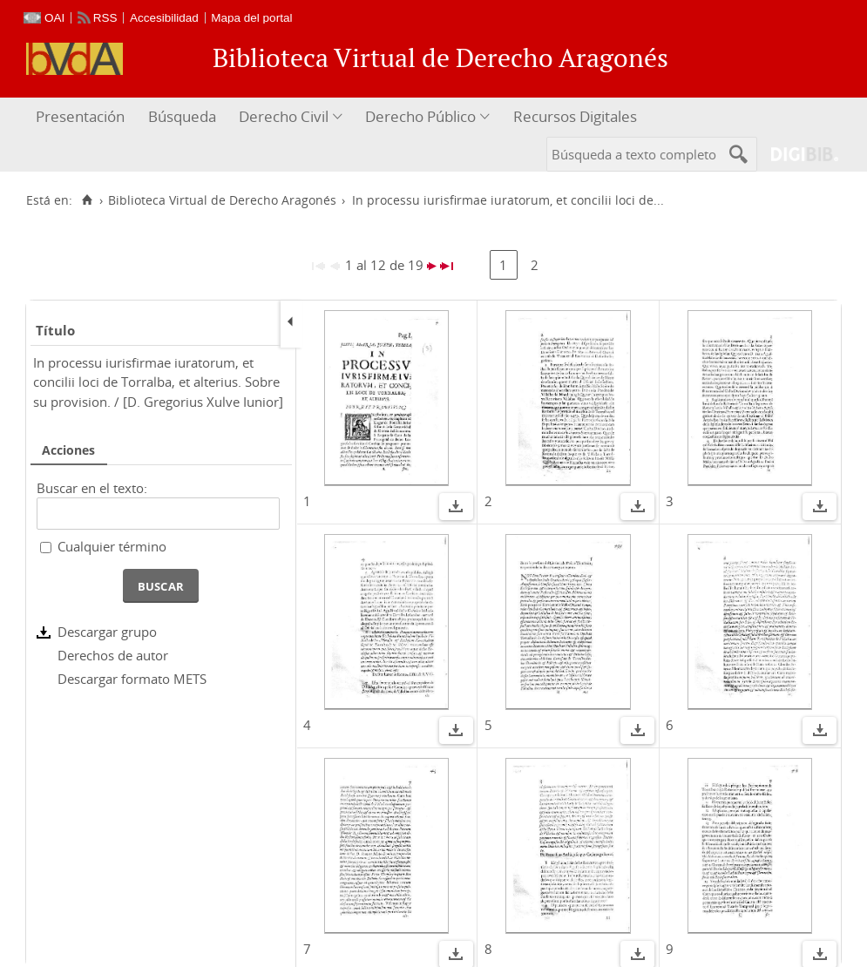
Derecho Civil (284, 116)
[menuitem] (82, 117)
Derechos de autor (113, 655)
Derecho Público (420, 116)
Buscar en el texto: (92, 488)
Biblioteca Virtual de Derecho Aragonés (222, 200)
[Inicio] (86, 200)
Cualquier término (112, 546)
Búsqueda (182, 116)
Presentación (80, 116)
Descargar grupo (107, 631)
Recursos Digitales (575, 116)
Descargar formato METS (132, 678)
